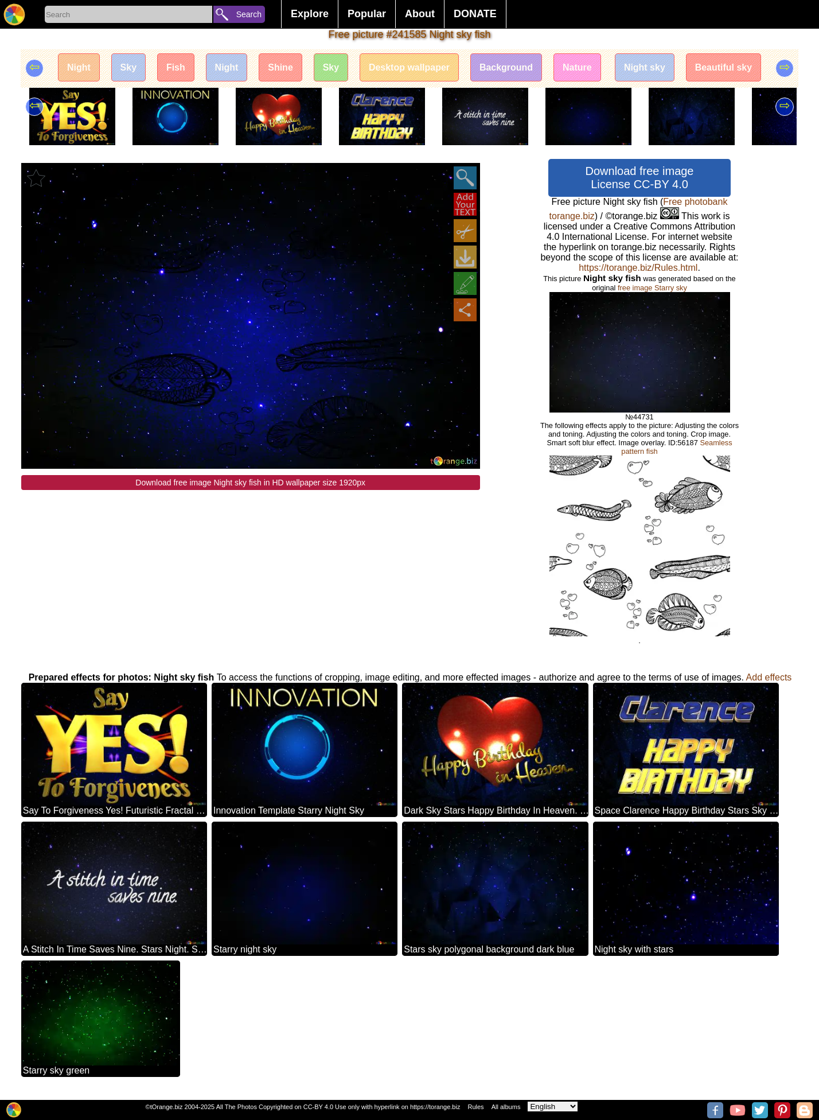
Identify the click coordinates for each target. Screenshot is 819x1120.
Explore (310, 14)
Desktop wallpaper (409, 67)
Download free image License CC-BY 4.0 (640, 177)
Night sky (645, 67)
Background (506, 67)
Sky (128, 67)
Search (249, 14)
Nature (577, 67)
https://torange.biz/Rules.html (638, 268)
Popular (367, 14)
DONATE (475, 14)
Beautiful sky (724, 67)
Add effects (769, 677)
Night (78, 67)
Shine (280, 67)
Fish (175, 67)
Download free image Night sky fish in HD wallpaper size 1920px (250, 482)
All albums (506, 1106)
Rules (475, 1106)
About (420, 14)
